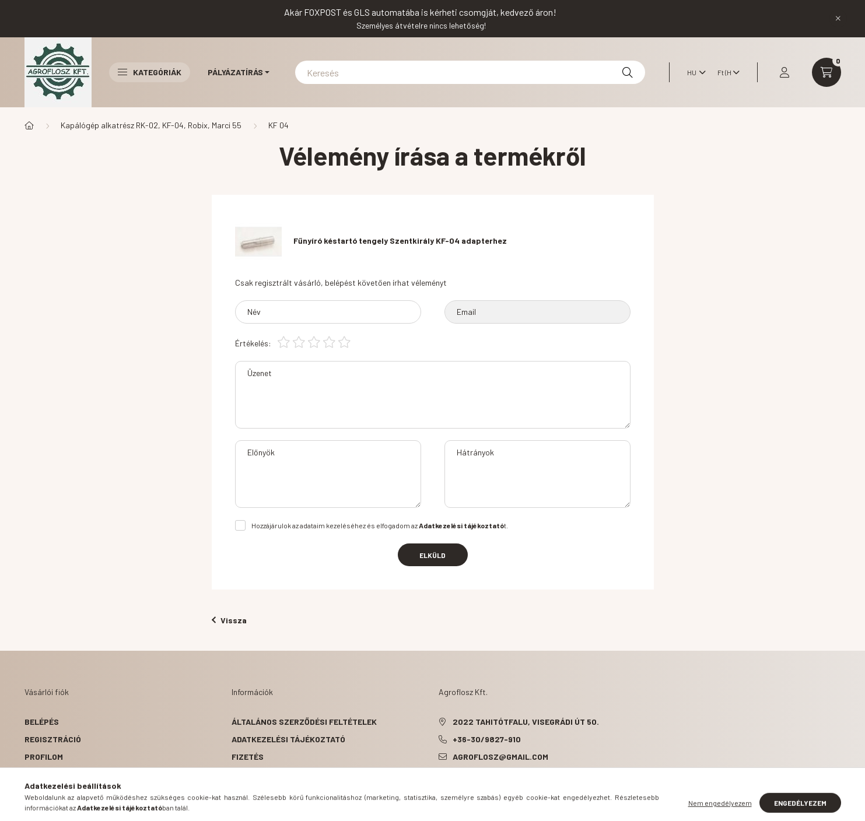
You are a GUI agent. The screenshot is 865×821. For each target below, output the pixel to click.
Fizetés (248, 757)
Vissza (229, 620)
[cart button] (826, 72)
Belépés (41, 722)
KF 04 (278, 125)
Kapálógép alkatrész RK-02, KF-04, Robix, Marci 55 (151, 125)
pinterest (464, 786)
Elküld (432, 555)
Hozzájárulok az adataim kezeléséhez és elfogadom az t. (379, 525)
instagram (487, 786)
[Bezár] (838, 18)
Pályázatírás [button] (235, 72)
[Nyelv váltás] (693, 72)
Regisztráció (52, 739)
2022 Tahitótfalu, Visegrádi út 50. (526, 722)
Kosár (37, 774)
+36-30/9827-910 (487, 739)
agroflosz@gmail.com (500, 757)
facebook (441, 786)
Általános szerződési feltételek (304, 722)
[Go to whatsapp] (837, 787)
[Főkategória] (29, 125)
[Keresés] (470, 72)
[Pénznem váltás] (726, 72)
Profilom (43, 757)
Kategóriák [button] (149, 72)
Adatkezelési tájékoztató (288, 739)
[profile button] (784, 72)
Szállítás (253, 774)
